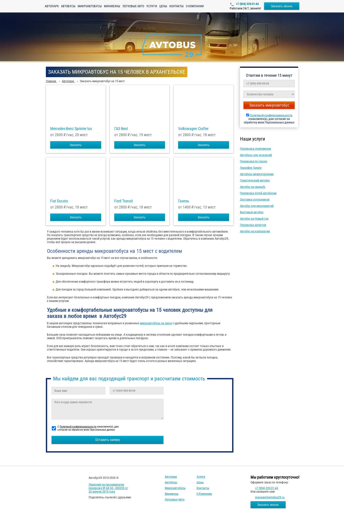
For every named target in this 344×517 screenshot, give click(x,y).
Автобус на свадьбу (252, 187)
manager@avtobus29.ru (270, 497)
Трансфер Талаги (251, 167)
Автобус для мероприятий (257, 206)
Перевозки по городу (253, 161)
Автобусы (68, 6)
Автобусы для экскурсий (256, 155)
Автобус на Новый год (254, 218)
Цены (163, 6)
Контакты (176, 6)
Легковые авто (133, 6)
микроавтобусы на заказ (156, 323)
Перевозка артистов (253, 225)
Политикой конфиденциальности (271, 115)
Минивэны (112, 6)
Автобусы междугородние (257, 174)
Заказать (76, 145)
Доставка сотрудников (254, 199)
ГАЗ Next (121, 129)
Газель (183, 201)
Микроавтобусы (90, 6)
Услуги (151, 6)
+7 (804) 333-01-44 (247, 4)
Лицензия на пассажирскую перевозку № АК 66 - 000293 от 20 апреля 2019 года (108, 488)
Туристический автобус (255, 180)
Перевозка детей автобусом (258, 193)
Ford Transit (123, 201)
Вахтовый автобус (251, 212)
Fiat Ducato (59, 201)
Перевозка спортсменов (255, 148)
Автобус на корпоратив (255, 231)
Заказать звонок (281, 6)
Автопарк (52, 6)
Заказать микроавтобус (269, 105)
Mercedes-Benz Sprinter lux (71, 129)
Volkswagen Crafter (193, 129)
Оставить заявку (107, 440)
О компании (195, 6)
